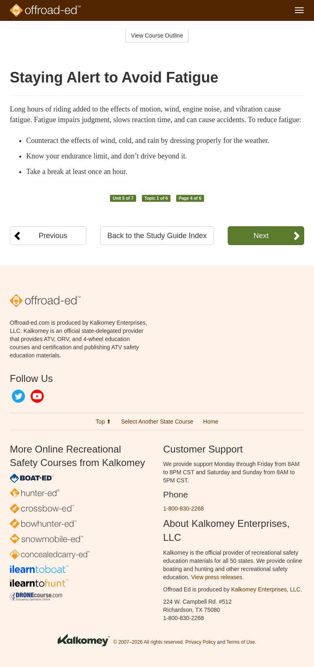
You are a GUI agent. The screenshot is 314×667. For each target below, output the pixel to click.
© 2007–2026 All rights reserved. (148, 642)
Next (261, 236)
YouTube (37, 396)
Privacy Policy (200, 642)
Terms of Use (241, 642)
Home (210, 421)
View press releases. (217, 577)
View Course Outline (157, 35)
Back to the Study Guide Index (156, 236)
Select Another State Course (157, 421)
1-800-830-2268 (183, 508)
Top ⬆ (103, 421)
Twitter (18, 396)
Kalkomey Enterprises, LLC (266, 589)
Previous (53, 236)
